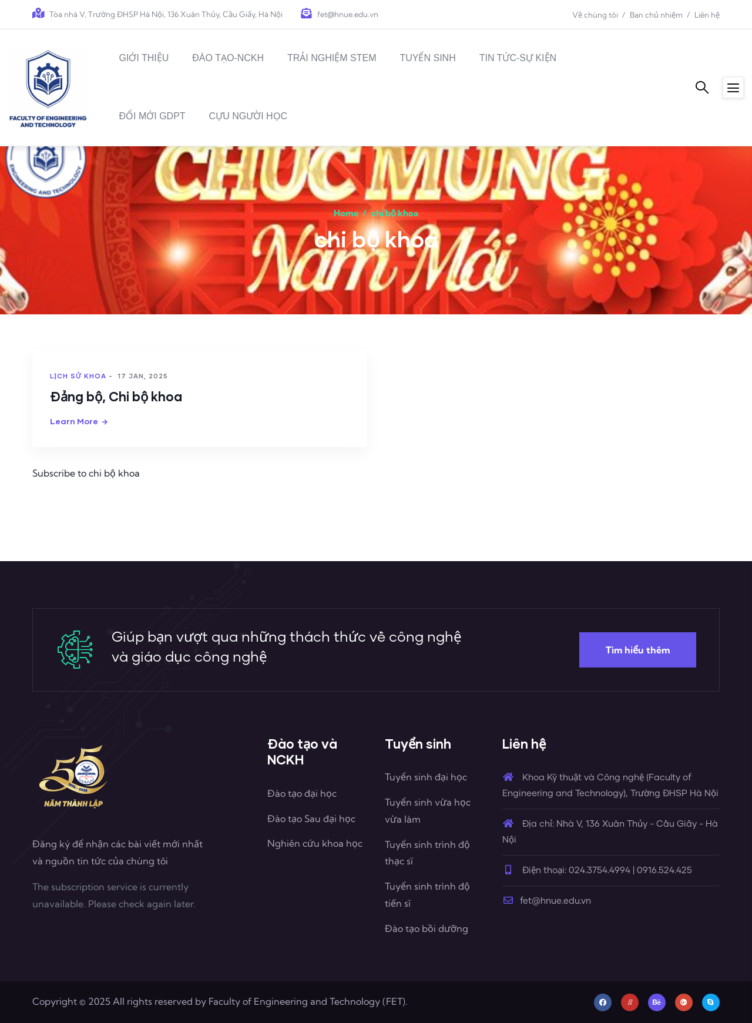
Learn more (74, 421)
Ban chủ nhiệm (656, 14)
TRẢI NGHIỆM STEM (331, 58)
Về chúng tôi (595, 14)
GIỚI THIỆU (144, 58)
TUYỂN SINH (427, 58)
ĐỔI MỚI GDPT (152, 116)
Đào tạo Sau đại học (311, 818)
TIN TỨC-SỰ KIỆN (517, 58)
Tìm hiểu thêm (638, 650)
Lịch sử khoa (78, 376)
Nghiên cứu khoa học (314, 843)
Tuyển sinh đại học (426, 777)
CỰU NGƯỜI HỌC (248, 116)
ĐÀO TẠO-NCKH (228, 58)
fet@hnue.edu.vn (546, 901)
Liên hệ (707, 14)
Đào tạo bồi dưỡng (426, 928)
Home (346, 213)
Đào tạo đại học (302, 793)
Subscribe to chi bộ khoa (86, 473)
